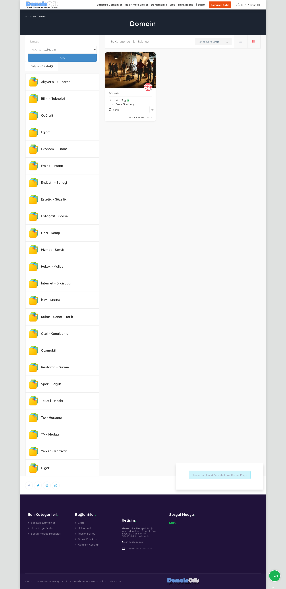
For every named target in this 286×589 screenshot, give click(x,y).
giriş (243, 5)
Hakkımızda (185, 4)
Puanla (115, 109)
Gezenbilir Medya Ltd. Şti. (54, 581)
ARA (62, 57)
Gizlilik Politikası (87, 539)
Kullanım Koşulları (88, 544)
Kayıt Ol (255, 5)
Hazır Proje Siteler (136, 4)
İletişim (201, 4)
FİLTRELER (34, 41)
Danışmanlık (159, 4)
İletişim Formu (86, 533)
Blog (172, 4)
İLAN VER (275, 578)
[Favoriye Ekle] (152, 109)
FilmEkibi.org (119, 100)
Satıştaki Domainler (109, 4)
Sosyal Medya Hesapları (46, 533)
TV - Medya (114, 93)
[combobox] (213, 41)
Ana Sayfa (30, 16)
